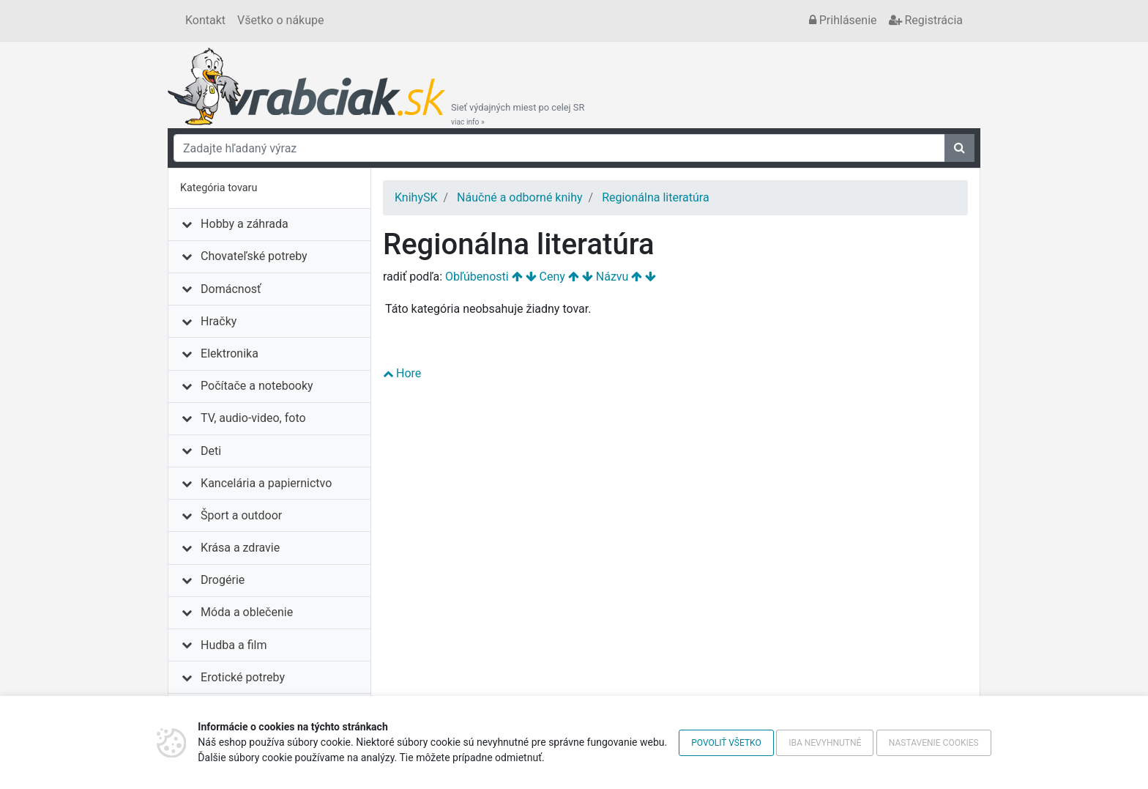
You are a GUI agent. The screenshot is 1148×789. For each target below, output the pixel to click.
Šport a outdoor (241, 515)
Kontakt (205, 20)
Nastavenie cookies (934, 743)
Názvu (612, 277)
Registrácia (926, 20)
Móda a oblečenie (247, 612)
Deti (211, 451)
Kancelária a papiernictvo (266, 483)
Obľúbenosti (477, 277)
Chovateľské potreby (254, 256)
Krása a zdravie (240, 548)
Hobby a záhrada (244, 224)
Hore (402, 373)
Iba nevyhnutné (825, 743)
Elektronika (229, 353)
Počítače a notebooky (257, 386)
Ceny (552, 277)
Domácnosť (231, 289)
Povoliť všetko (726, 743)
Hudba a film (233, 645)
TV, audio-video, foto (253, 418)
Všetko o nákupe (280, 20)
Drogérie (223, 580)
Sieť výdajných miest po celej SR (517, 114)
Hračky (218, 321)
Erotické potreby (243, 677)
